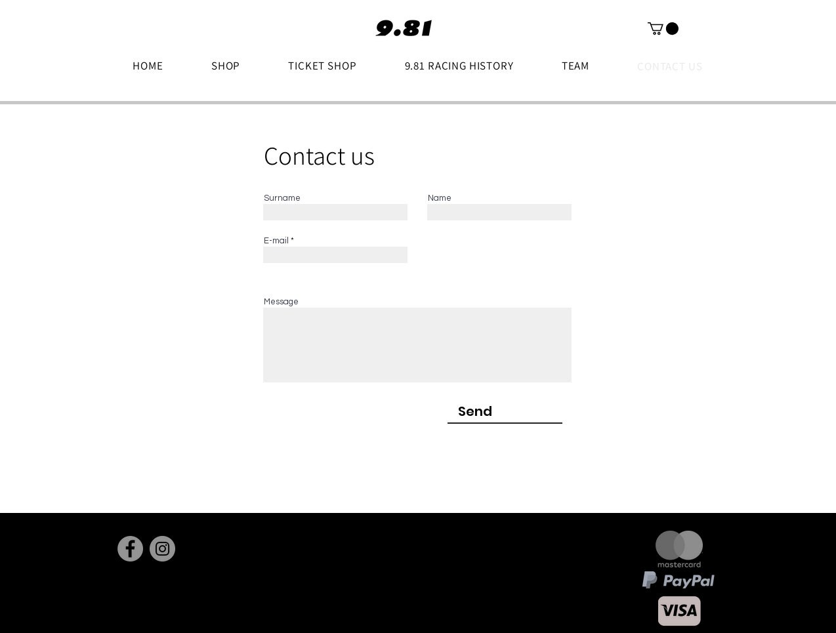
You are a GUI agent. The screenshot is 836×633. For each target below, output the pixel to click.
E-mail (276, 241)
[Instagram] (162, 549)
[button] (663, 28)
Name (439, 198)
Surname (282, 198)
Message (281, 302)
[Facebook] (130, 549)
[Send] (475, 411)
